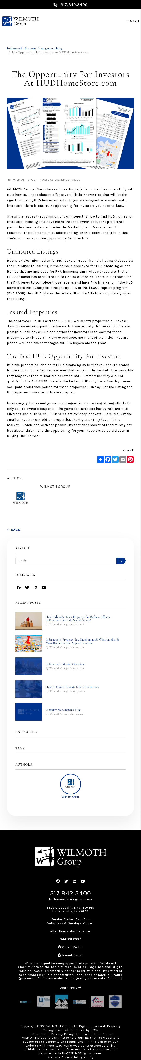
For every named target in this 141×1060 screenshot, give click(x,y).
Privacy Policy (62, 1034)
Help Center (103, 1034)
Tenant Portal (70, 955)
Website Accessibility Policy (70, 1057)
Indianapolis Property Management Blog (34, 48)
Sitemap (39, 1034)
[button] (19, 587)
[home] (20, 21)
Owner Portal (70, 947)
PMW (94, 1030)
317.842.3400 (74, 4)
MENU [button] (132, 21)
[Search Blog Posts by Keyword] (65, 561)
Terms (84, 1034)
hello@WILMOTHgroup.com (70, 899)
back (13, 530)
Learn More (70, 987)
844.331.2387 (70, 939)
